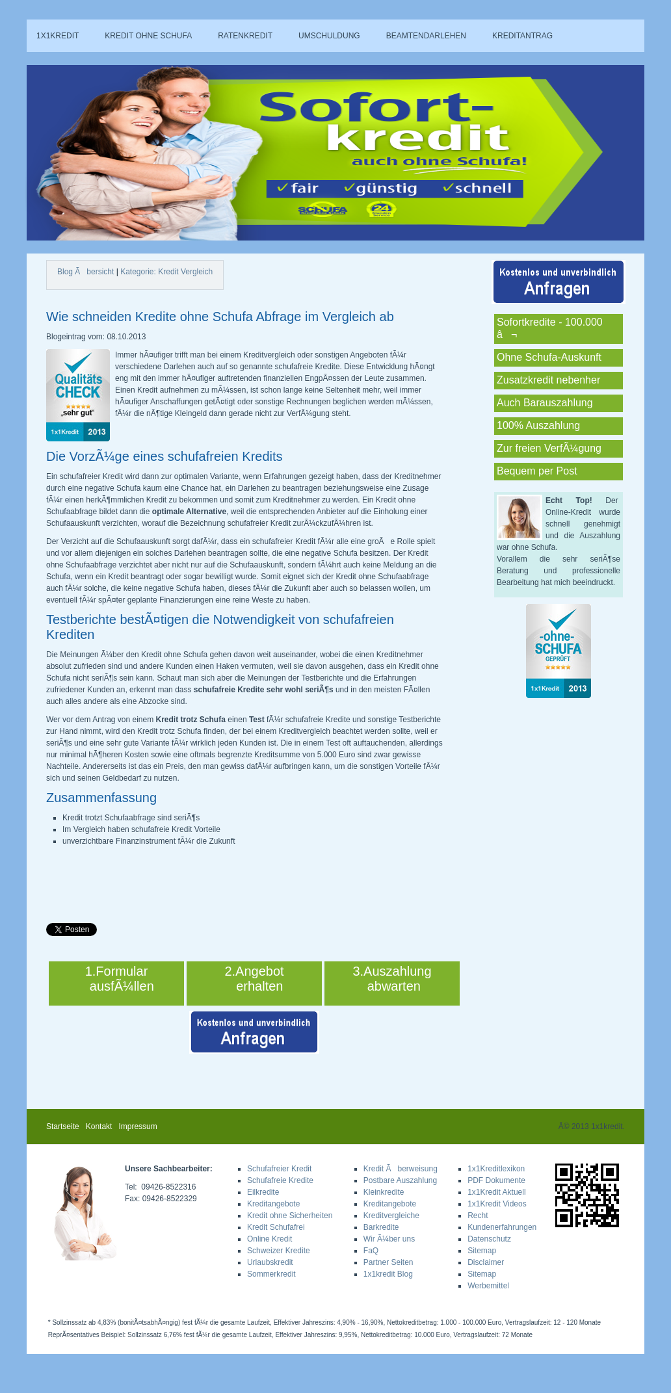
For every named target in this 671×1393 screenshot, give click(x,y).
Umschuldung (329, 35)
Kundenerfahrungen (501, 1227)
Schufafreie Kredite (280, 1180)
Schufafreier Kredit (279, 1168)
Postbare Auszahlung (400, 1180)
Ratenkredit (245, 35)
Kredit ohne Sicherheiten (289, 1215)
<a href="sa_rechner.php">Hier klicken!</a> (525, 148)
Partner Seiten (388, 1262)
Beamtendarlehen (426, 35)
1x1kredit (57, 35)
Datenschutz (489, 1238)
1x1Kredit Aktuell (496, 1192)
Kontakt (99, 1126)
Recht (477, 1215)
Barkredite (381, 1227)
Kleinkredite (383, 1192)
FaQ (370, 1250)
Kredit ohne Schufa (148, 35)
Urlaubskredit (270, 1262)
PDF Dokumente (496, 1180)
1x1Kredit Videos (497, 1203)
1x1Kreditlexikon (496, 1168)
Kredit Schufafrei (276, 1227)
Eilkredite (263, 1192)
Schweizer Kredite (278, 1250)
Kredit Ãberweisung (400, 1168)
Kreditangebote (273, 1203)
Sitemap (481, 1250)
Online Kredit (269, 1238)
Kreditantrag (522, 35)
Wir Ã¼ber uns (389, 1238)
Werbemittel (488, 1285)
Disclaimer (485, 1262)
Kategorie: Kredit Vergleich (166, 271)
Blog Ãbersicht (85, 271)
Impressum (137, 1126)
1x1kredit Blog (388, 1274)
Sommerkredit (271, 1274)
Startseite (62, 1126)
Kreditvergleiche (391, 1215)
